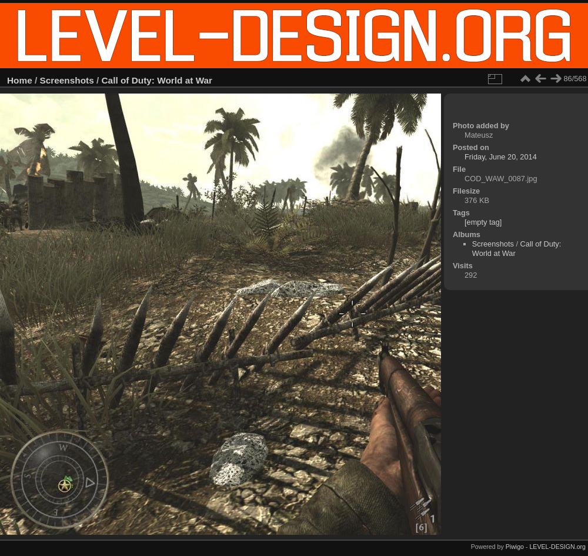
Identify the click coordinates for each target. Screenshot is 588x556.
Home (19, 80)
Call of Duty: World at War (157, 80)
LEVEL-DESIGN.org (557, 546)
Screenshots (67, 80)
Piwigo (515, 546)
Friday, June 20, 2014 (501, 156)
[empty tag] (483, 222)
